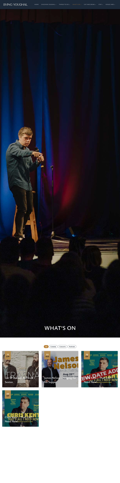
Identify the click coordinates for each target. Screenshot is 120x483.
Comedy (53, 347)
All (46, 347)
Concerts (62, 347)
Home (36, 4)
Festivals (72, 347)
